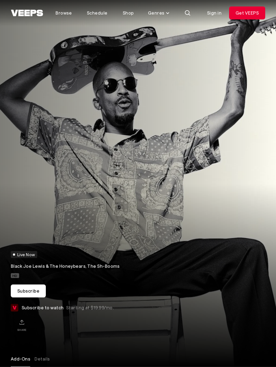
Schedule (97, 12)
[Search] (187, 12)
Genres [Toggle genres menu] (159, 12)
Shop (128, 12)
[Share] (22, 325)
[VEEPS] (27, 13)
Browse (64, 12)
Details (42, 358)
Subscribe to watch (62, 307)
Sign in (214, 12)
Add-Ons (20, 358)
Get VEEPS (247, 12)
